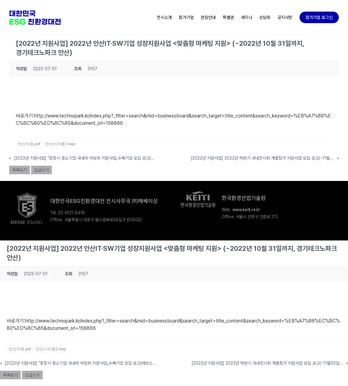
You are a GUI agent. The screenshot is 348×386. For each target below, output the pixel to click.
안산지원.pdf (29, 144)
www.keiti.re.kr (246, 209)
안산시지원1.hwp (60, 144)
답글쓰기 (41, 170)
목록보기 (19, 170)
